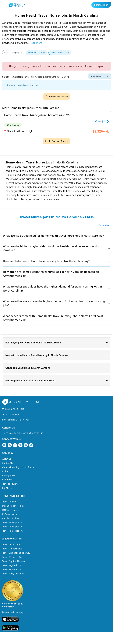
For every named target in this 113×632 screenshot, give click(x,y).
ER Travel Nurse (10, 514)
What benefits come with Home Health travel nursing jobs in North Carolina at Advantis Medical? (53, 318)
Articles (5, 471)
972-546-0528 (12, 414)
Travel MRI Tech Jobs (12, 548)
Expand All (104, 225)
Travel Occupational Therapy (16, 552)
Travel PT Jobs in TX (11, 569)
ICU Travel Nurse (10, 510)
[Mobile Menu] (4, 5)
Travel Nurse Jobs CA (12, 522)
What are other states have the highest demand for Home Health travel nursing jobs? (54, 303)
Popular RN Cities (10, 518)
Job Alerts (7, 488)
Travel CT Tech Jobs (11, 544)
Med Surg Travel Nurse (13, 505)
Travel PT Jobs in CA (11, 565)
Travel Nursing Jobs (13, 495)
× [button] (41, 52)
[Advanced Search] (5, 52)
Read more (36, 42)
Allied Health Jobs (12, 538)
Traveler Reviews (10, 483)
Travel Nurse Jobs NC (12, 530)
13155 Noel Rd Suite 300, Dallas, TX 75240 (22, 433)
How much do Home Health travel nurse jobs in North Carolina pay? (46, 261)
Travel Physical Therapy (13, 561)
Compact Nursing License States (18, 467)
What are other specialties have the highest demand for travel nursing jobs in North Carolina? (52, 288)
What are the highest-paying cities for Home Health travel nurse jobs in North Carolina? (52, 248)
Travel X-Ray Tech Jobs (13, 573)
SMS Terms (7, 479)
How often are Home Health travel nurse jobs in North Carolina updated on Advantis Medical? (51, 274)
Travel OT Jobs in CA (12, 557)
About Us (6, 458)
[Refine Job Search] (56, 96)
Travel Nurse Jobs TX (12, 526)
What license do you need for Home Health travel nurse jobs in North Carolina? (53, 235)
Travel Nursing (9, 501)
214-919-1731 (22, 419)
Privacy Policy (8, 475)
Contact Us (8, 427)
